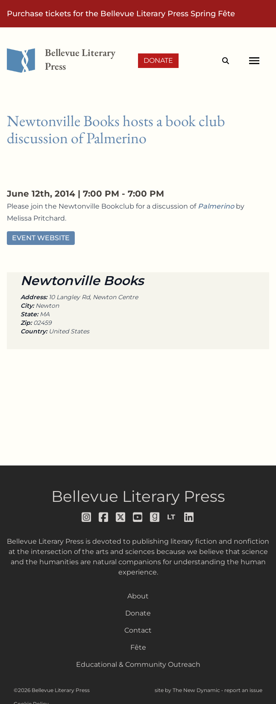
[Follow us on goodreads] (155, 517)
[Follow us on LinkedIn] (189, 517)
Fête (138, 647)
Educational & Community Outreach (138, 664)
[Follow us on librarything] (172, 517)
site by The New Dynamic (188, 690)
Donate (158, 60)
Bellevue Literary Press (138, 496)
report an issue (243, 690)
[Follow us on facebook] (104, 517)
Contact (138, 630)
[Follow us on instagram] (87, 517)
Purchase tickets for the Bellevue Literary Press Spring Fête (121, 13)
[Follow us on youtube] (138, 517)
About (138, 596)
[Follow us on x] (121, 517)
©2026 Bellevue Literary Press (52, 690)
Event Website (41, 238)
